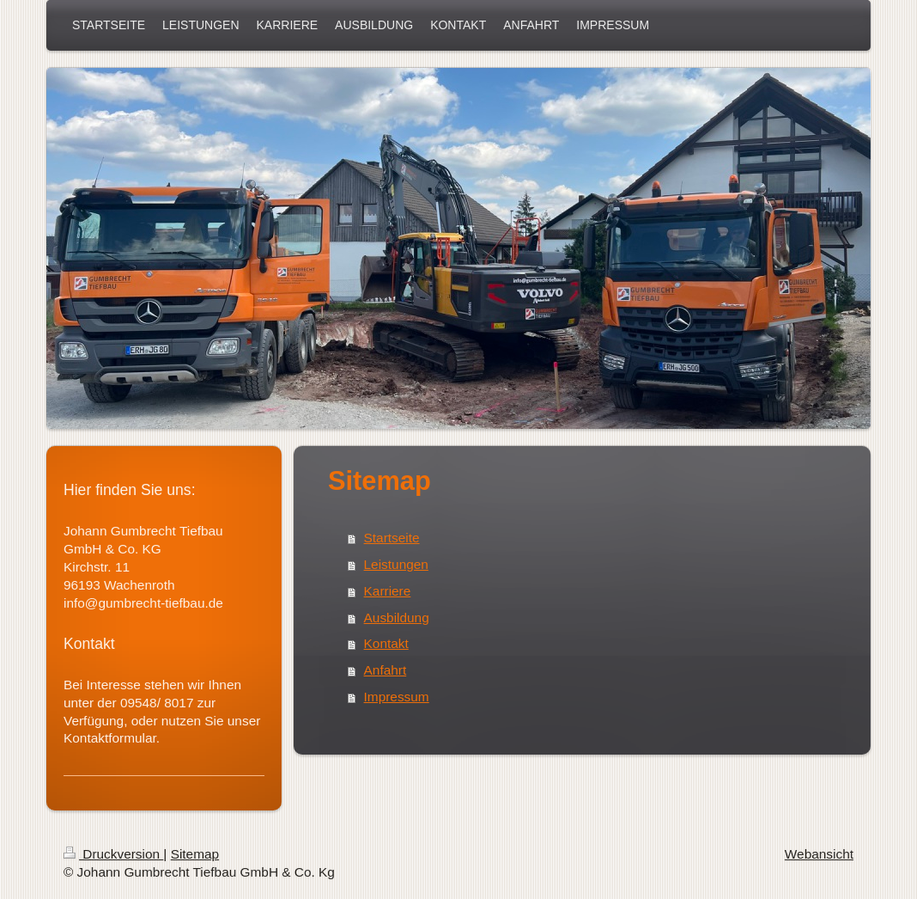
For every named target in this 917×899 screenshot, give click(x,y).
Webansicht (819, 854)
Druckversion (113, 854)
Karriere (387, 591)
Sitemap (195, 854)
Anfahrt (385, 670)
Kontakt (386, 643)
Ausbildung (396, 617)
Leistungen (396, 564)
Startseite (392, 537)
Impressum (396, 696)
